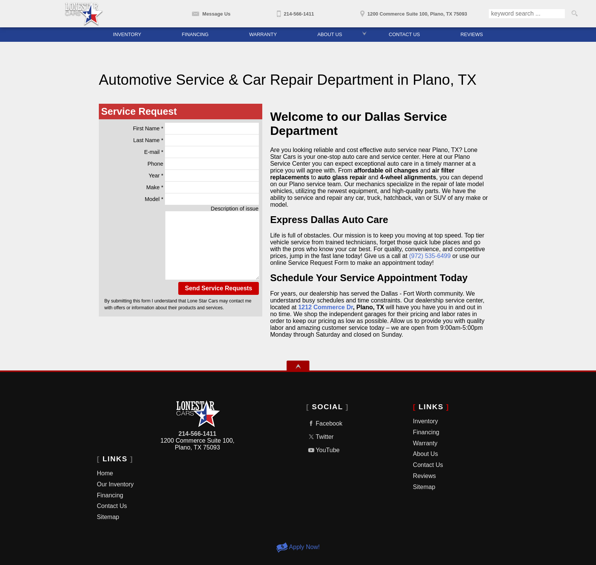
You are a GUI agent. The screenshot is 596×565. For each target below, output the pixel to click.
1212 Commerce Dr (325, 307)
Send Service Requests (218, 288)
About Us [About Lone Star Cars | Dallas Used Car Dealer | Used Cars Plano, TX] (329, 34)
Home (105, 473)
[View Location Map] (412, 11)
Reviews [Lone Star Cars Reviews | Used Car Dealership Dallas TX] (472, 34)
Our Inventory (115, 484)
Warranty (425, 443)
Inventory (127, 34)
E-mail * (201, 152)
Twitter (320, 437)
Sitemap (108, 517)
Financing (110, 495)
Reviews (424, 476)
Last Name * (196, 140)
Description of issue (235, 209)
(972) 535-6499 (429, 256)
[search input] (527, 13)
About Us (425, 454)
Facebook (324, 423)
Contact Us (112, 506)
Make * (202, 187)
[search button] (574, 13)
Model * (202, 199)
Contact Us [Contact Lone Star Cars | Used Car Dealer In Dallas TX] (404, 34)
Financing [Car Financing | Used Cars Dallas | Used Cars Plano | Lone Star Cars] (195, 34)
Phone (203, 163)
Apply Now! (298, 547)
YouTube (323, 450)
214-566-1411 (198, 433)
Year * (204, 175)
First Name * (196, 128)
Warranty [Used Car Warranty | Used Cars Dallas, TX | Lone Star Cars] (263, 34)
